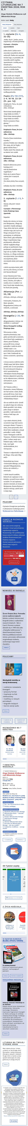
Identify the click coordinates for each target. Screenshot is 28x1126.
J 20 (17, 315)
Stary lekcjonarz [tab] (18, 24)
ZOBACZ (6, 647)
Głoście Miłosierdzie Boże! (12, 822)
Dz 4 (18, 34)
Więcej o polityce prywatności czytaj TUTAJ (14, 1115)
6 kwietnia (7, 839)
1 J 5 (18, 198)
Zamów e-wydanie (16, 975)
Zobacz (6, 711)
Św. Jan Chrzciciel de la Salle (13, 804)
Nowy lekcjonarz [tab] (6, 24)
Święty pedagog (9, 806)
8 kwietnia (20, 839)
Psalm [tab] (18, 28)
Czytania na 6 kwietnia (7, 721)
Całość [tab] (5, 28)
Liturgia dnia (7, 780)
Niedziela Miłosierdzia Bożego (14, 811)
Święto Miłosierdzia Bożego (13, 816)
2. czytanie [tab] (6, 30)
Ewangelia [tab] (21, 30)
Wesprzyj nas (14, 562)
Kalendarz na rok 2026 (13, 898)
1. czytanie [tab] (11, 28)
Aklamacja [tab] (13, 30)
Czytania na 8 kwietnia (21, 721)
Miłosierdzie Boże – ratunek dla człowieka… (13, 814)
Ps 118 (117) (17, 96)
